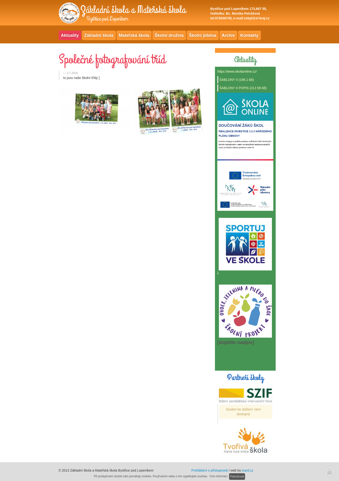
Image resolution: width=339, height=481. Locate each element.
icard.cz (247, 470)
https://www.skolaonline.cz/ (237, 71)
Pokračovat (237, 476)
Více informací (219, 476)
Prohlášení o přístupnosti (209, 470)
